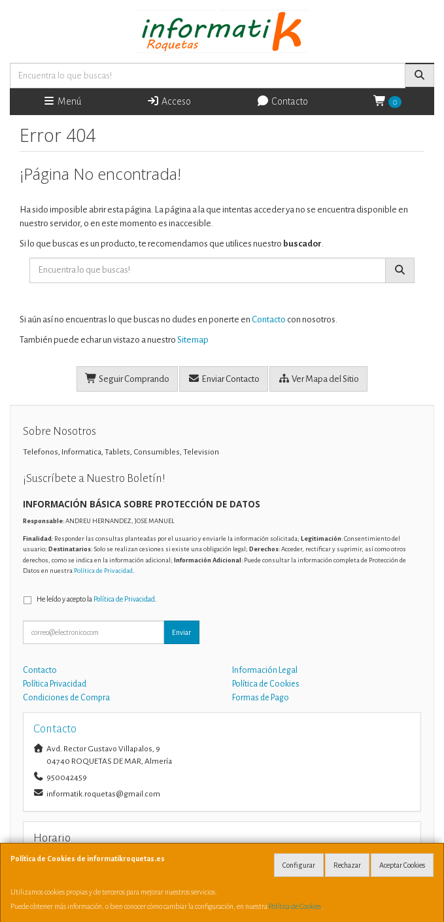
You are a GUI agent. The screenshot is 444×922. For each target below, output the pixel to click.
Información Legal (265, 670)
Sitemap (193, 340)
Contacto (282, 101)
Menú (62, 101)
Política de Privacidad (103, 570)
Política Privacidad (54, 684)
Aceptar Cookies (402, 865)
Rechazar (347, 865)
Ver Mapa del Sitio (318, 378)
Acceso (168, 101)
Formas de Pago (260, 697)
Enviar (181, 632)
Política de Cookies (295, 906)
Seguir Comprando (127, 378)
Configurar (298, 865)
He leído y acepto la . (97, 599)
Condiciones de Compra (66, 697)
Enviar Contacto (224, 378)
